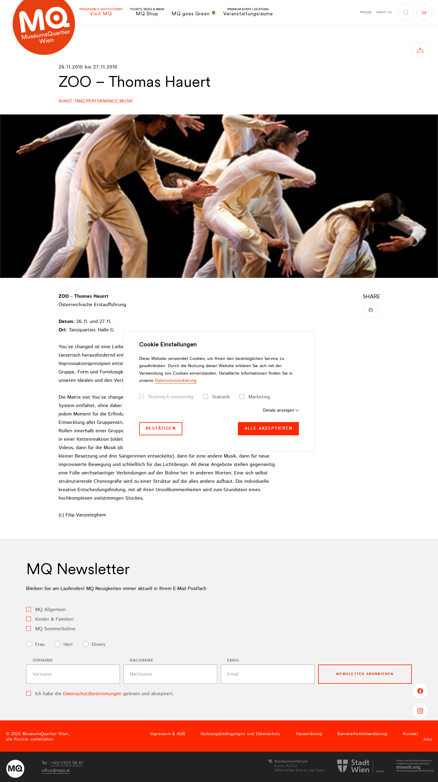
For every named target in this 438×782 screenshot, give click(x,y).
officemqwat (56, 771)
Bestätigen (161, 428)
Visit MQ (101, 12)
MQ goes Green (194, 14)
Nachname (141, 660)
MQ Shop (147, 12)
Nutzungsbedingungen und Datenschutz (241, 734)
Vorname (42, 660)
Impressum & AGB (167, 734)
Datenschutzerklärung (175, 381)
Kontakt (410, 734)
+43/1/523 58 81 (67, 763)
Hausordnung (309, 734)
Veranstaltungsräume (248, 12)
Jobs (427, 739)
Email (233, 660)
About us (384, 12)
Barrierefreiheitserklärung (362, 734)
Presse (365, 12)
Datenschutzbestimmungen (92, 693)
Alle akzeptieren (268, 428)
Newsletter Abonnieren (365, 674)
